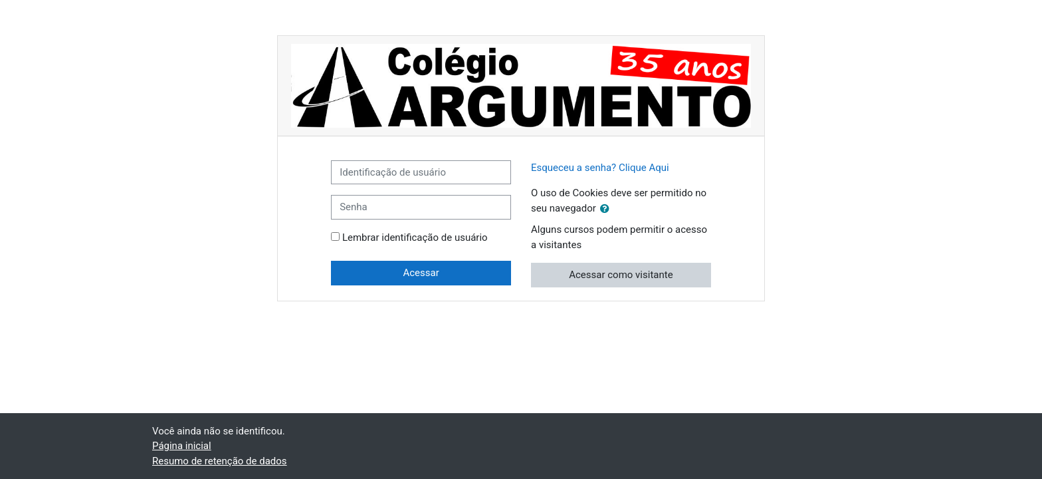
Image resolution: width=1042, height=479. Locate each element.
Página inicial (181, 446)
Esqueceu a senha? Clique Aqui (600, 168)
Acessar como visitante (621, 275)
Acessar (421, 273)
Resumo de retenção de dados (219, 461)
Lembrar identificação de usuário (415, 237)
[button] (607, 209)
